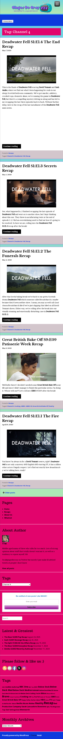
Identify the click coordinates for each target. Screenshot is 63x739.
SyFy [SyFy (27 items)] (48, 707)
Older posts (10, 492)
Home (6, 509)
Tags (6, 578)
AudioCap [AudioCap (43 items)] (15, 687)
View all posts (8, 568)
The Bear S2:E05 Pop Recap (15, 637)
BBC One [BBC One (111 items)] (23, 686)
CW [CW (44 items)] (30, 697)
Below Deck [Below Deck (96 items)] (44, 686)
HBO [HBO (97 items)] (43, 699)
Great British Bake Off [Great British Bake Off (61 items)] (11, 700)
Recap (28, 156)
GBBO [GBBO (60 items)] (53, 697)
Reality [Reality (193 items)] (39, 703)
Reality (51, 406)
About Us (8, 515)
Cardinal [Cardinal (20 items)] (17, 697)
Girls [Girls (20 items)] (57, 697)
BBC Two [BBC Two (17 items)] (31, 687)
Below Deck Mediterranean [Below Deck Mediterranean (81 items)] (26, 690)
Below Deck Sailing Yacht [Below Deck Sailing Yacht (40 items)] (30, 693)
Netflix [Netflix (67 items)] (19, 703)
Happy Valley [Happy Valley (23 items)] (26, 700)
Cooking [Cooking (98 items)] (24, 696)
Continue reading (12, 146)
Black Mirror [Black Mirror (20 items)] (51, 693)
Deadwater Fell (20, 156)
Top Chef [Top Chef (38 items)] (5, 710)
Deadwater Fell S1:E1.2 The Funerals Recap (26, 253)
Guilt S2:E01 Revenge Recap (16, 640)
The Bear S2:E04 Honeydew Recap (18, 646)
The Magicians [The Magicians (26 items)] (55, 707)
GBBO (23, 406)
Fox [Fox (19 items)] (33, 697)
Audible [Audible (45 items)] (8, 687)
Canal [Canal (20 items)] (12, 697)
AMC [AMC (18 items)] (3, 687)
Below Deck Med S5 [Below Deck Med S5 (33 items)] (46, 690)
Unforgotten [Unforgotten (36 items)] (15, 710)
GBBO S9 (29, 406)
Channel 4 (10, 156)
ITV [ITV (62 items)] (50, 700)
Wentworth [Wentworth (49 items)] (25, 710)
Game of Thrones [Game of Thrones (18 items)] (45, 697)
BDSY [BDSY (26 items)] (36, 687)
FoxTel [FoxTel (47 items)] (37, 697)
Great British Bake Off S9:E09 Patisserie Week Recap (29, 341)
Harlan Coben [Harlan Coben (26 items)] (35, 700)
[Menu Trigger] (57, 3)
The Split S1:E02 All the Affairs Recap (19, 643)
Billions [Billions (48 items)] (44, 693)
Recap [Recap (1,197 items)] (48, 703)
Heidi (39, 735)
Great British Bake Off (40, 406)
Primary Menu (8, 21)
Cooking (17, 406)
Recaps (11, 153)
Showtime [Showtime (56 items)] (41, 706)
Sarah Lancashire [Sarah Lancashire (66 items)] (29, 706)
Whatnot (8, 518)
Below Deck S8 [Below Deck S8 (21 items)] (15, 693)
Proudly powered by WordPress (15, 735)
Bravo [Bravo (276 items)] (5, 696)
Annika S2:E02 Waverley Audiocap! (18, 649)
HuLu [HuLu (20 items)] (47, 700)
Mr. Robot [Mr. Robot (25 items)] (12, 704)
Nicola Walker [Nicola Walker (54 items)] (29, 703)
